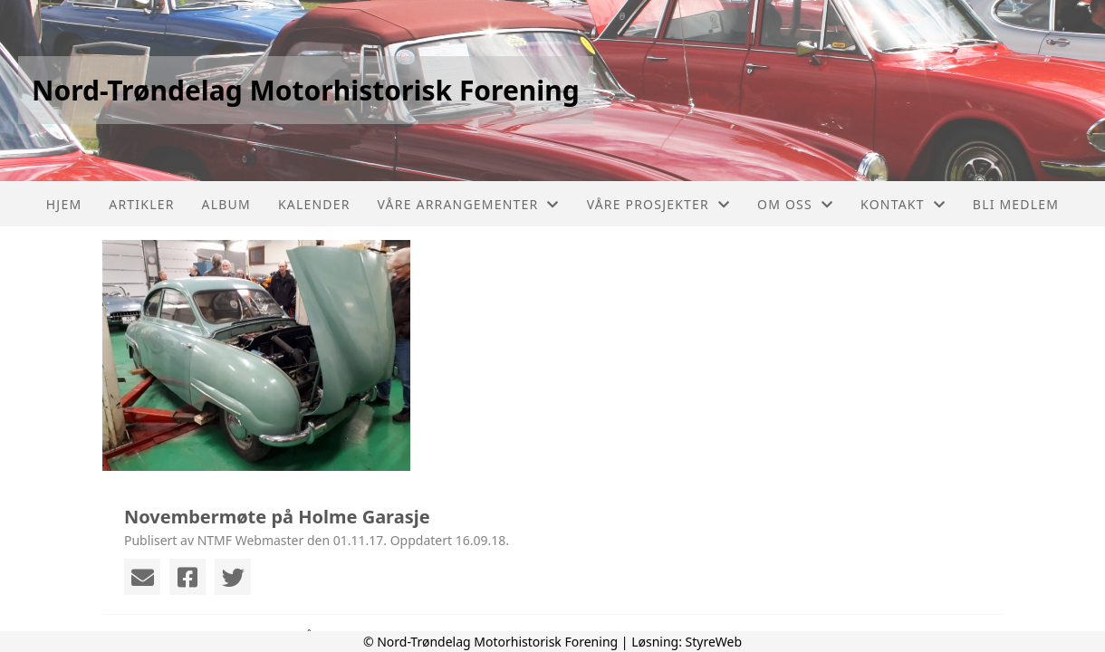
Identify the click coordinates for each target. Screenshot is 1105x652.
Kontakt (903, 204)
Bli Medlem (1016, 204)
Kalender (314, 204)
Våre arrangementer (469, 204)
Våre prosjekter (658, 204)
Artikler (141, 204)
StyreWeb (714, 641)
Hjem (64, 204)
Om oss (795, 204)
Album (226, 204)
